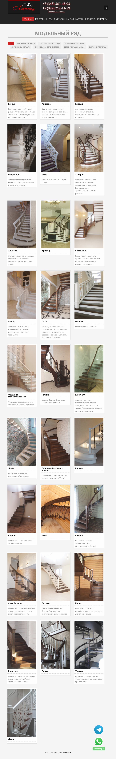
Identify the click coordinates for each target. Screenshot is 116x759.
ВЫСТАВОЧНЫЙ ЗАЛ (64, 19)
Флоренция (14, 174)
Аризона (46, 104)
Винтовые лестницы (97, 47)
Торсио (79, 671)
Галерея (79, 19)
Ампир (11, 321)
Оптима (46, 603)
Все (11, 43)
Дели (11, 739)
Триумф (46, 250)
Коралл (79, 104)
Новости (90, 19)
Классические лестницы (50, 43)
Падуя (45, 671)
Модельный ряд (43, 19)
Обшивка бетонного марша (52, 469)
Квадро (12, 535)
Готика (45, 394)
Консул (11, 104)
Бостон (79, 468)
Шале (78, 603)
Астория (79, 174)
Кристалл (80, 394)
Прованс (79, 321)
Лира (44, 535)
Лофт (11, 468)
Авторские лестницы (26, 43)
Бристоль (13, 671)
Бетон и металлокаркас (74, 47)
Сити (44, 321)
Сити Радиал (15, 603)
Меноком (67, 752)
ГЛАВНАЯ (28, 19)
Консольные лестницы (74, 43)
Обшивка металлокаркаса (17, 395)
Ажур (44, 174)
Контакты (102, 19)
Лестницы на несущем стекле (47, 47)
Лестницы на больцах (21, 47)
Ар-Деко (12, 250)
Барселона (80, 250)
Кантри (79, 535)
